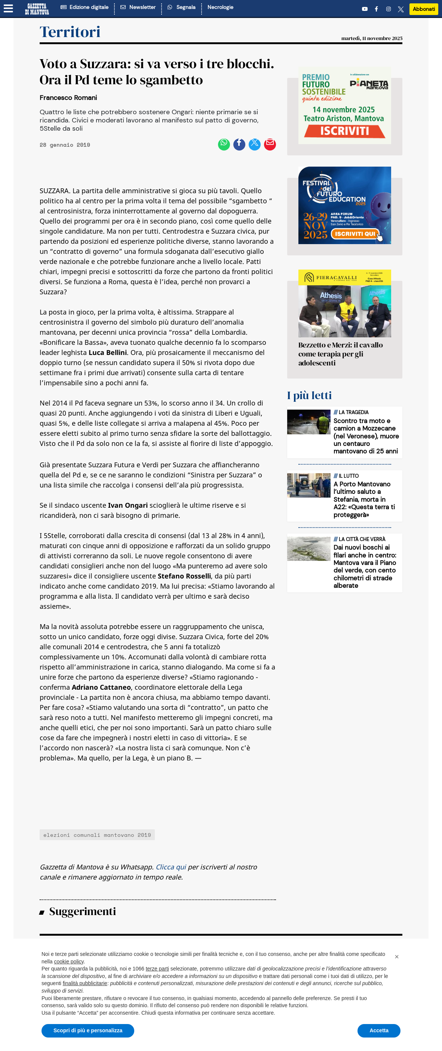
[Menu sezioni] (8, 8)
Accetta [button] (379, 1030)
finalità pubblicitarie (85, 983)
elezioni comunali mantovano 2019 (97, 835)
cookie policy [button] (68, 962)
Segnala (182, 7)
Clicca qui (171, 866)
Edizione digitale (84, 7)
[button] (397, 957)
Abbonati (424, 9)
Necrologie (220, 7)
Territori (70, 31)
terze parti (157, 969)
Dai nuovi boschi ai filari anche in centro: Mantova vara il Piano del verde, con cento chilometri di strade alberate (365, 566)
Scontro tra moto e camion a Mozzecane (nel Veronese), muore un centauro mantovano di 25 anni (366, 436)
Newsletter (138, 7)
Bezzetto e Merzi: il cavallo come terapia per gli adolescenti (340, 354)
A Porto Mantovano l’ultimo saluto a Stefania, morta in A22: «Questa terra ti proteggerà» (364, 499)
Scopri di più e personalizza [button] (87, 1030)
